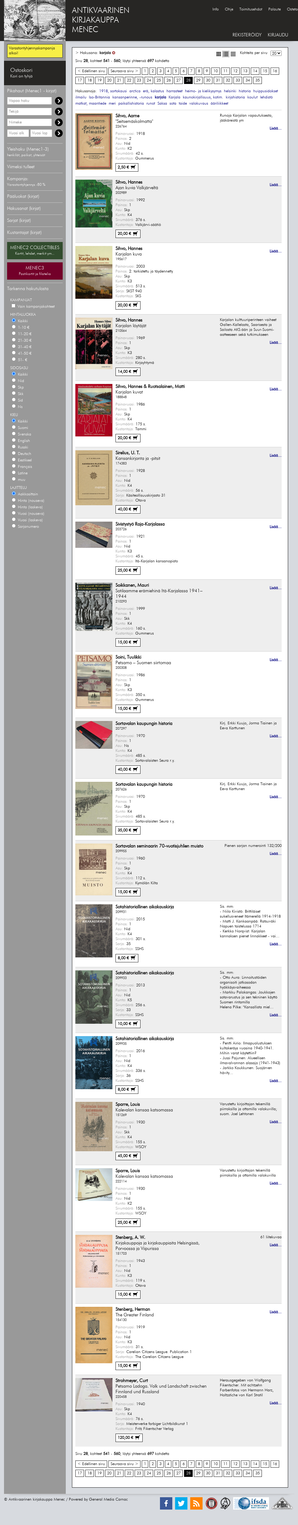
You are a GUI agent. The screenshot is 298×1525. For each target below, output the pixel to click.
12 (235, 71)
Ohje (229, 9)
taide (183, 104)
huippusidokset (265, 91)
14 (255, 71)
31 (218, 80)
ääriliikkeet (219, 104)
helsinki (230, 91)
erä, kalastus (153, 91)
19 (99, 80)
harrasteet (174, 91)
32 (228, 80)
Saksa (162, 104)
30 (208, 80)
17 (80, 80)
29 (198, 80)
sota (173, 104)
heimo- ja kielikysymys (203, 91)
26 (168, 80)
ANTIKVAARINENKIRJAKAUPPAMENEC (100, 20)
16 (275, 71)
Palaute (274, 9)
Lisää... (276, 129)
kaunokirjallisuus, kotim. (203, 97)
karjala (105, 53)
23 (139, 80)
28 (188, 80)
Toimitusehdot (250, 9)
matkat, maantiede (90, 104)
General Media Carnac (108, 1500)
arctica (135, 91)
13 (245, 71)
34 (248, 80)
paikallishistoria (131, 104)
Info (215, 9)
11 (225, 71)
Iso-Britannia (99, 97)
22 (129, 80)
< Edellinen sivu (91, 71)
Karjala (174, 97)
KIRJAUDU (278, 35)
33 (238, 80)
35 (257, 80)
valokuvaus (198, 104)
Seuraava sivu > (124, 71)
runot (150, 104)
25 (159, 80)
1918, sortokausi (113, 91)
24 (149, 80)
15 (265, 71)
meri (112, 104)
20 (109, 80)
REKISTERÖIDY (247, 35)
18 (89, 80)
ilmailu (80, 97)
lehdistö (266, 97)
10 (215, 71)
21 (119, 80)
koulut (252, 97)
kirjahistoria (235, 97)
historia (245, 91)
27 (178, 80)
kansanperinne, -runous (132, 97)
